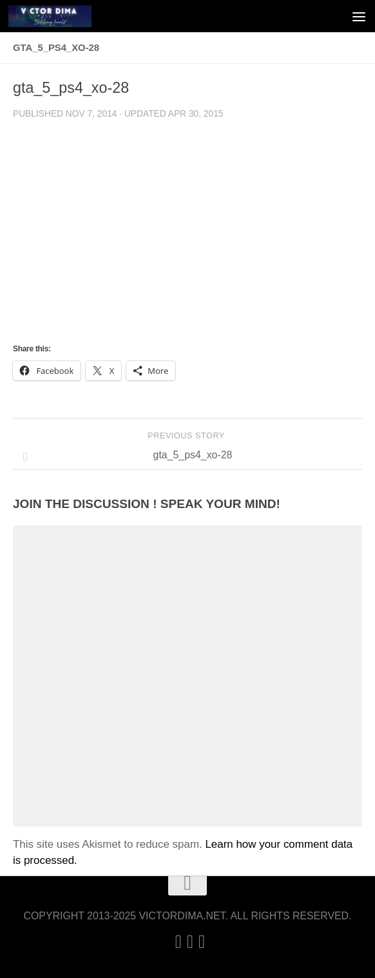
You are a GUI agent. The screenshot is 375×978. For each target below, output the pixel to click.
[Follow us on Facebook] (201, 942)
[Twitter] (190, 942)
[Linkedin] (178, 942)
